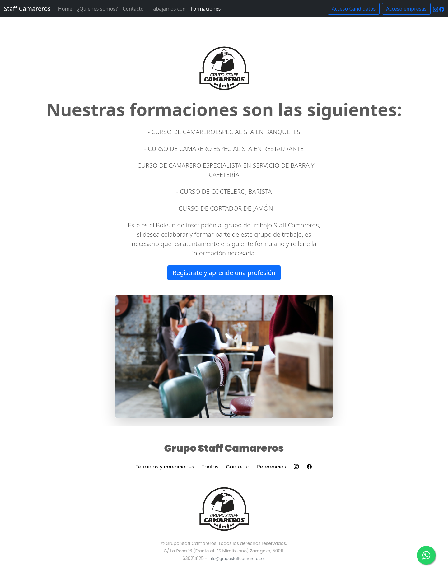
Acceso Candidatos (354, 8)
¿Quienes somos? (97, 8)
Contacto (133, 8)
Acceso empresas (406, 8)
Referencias (271, 466)
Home (65, 8)
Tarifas (210, 466)
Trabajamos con (167, 8)
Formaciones (206, 8)
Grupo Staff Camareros (224, 448)
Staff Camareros (27, 8)
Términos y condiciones (165, 466)
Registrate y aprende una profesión (224, 272)
